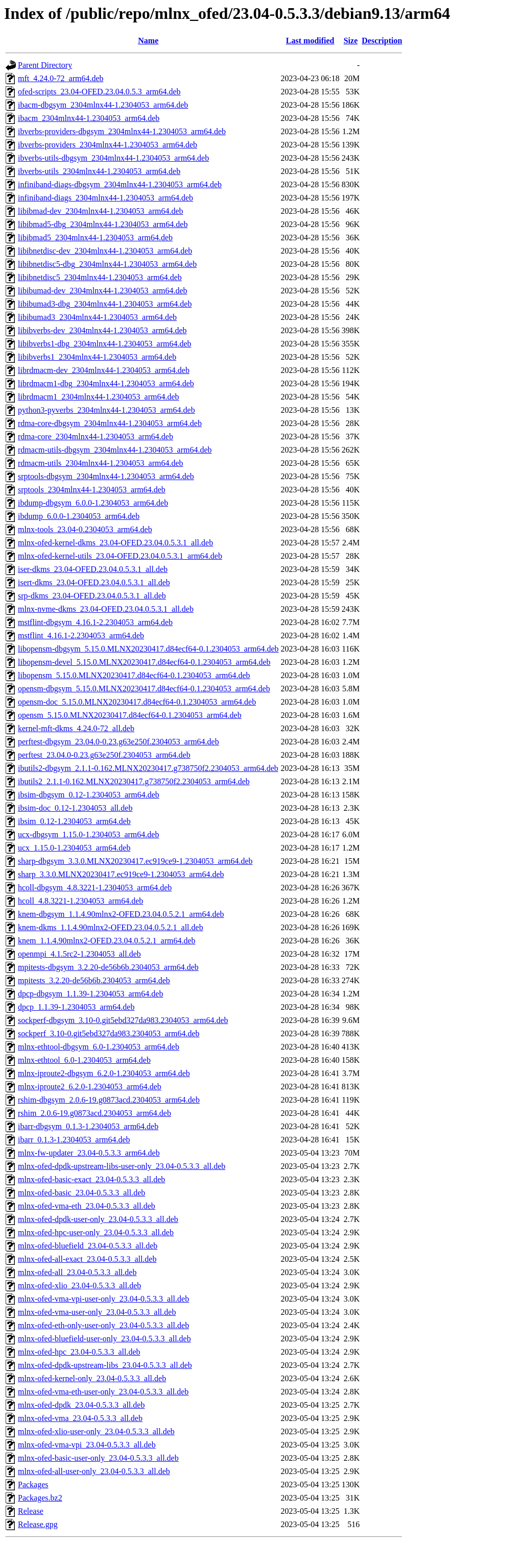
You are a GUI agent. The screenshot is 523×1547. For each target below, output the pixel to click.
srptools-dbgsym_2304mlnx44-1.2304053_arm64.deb (106, 476)
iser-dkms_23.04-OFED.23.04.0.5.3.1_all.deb (93, 569)
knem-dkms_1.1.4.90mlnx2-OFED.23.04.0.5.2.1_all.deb (110, 927)
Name (148, 40)
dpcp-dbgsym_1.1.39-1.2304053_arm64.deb (90, 993)
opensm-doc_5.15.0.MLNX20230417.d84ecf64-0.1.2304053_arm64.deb (137, 701)
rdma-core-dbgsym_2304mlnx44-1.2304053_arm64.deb (110, 423)
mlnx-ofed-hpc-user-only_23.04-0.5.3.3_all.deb (96, 1232)
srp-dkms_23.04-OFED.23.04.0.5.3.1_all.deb (92, 595)
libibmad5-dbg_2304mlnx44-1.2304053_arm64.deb (102, 224)
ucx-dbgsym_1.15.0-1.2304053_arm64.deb (88, 834)
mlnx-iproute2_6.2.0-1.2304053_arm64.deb (89, 1086)
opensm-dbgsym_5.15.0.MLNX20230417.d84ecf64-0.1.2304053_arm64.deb (144, 688)
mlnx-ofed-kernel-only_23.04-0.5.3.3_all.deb (92, 1378)
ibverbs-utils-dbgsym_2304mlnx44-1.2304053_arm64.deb (113, 158)
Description (382, 40)
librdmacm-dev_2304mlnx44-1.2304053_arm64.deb (103, 370)
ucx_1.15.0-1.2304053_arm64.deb (74, 847)
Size (351, 40)
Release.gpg (38, 1524)
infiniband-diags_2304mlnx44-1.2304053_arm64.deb (105, 197)
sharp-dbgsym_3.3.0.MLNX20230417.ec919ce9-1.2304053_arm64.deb (135, 861)
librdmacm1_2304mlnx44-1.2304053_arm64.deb (98, 396)
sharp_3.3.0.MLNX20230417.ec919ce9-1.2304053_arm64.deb (121, 874)
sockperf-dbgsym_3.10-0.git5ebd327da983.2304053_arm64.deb (123, 1020)
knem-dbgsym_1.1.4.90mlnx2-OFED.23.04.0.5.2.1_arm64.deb (121, 914)
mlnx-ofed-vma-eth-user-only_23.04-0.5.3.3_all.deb (103, 1391)
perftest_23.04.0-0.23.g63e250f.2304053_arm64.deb (104, 755)
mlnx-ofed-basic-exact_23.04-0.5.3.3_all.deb (91, 1179)
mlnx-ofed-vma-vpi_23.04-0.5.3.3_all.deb (87, 1444)
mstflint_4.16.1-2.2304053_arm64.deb (81, 635)
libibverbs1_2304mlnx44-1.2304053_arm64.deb (97, 357)
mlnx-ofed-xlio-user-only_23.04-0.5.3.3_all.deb (96, 1431)
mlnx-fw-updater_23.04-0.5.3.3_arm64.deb (89, 1153)
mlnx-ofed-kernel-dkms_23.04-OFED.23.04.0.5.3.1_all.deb (115, 542)
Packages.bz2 (40, 1497)
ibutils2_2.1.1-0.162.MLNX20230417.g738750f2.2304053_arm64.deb (134, 781)
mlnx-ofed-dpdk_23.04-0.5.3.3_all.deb (81, 1405)
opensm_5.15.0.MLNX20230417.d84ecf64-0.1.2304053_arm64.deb (130, 715)
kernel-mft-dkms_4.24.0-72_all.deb (76, 728)
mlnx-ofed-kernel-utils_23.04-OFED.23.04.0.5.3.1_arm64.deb (120, 556)
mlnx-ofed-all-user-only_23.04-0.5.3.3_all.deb (94, 1471)
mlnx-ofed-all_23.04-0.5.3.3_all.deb (77, 1272)
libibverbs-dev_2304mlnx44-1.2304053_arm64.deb (102, 330)
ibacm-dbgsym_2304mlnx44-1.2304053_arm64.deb (103, 105)
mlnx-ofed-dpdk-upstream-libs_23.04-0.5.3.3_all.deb (105, 1365)
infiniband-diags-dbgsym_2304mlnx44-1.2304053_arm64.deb (120, 184)
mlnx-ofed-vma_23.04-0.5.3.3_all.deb (80, 1418)
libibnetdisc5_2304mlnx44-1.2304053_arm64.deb (100, 277)
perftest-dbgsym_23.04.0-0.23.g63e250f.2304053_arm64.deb (118, 741)
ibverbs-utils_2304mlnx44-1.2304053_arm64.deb (99, 171)
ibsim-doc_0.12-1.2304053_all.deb (75, 808)
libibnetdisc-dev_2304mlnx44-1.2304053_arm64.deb (105, 250)
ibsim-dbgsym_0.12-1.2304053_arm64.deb (88, 794)
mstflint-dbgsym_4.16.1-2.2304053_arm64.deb (95, 622)
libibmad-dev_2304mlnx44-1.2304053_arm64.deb (100, 211)
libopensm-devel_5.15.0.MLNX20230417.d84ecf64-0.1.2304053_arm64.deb (144, 662)
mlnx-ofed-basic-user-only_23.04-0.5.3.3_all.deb (98, 1458)
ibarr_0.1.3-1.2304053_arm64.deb (74, 1139)
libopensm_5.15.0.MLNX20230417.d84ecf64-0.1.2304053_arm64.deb (134, 675)
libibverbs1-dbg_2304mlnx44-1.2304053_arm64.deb (105, 343)
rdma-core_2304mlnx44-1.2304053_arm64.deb (95, 436)
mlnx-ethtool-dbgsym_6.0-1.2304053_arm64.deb (98, 1046)
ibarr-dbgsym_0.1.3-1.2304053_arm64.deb (88, 1126)
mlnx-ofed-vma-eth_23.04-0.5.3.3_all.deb (86, 1206)
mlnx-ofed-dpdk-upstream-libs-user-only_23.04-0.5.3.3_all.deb (121, 1166)
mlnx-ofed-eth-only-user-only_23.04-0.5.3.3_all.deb (103, 1325)
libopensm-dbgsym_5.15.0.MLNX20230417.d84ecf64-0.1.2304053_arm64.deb (148, 648)
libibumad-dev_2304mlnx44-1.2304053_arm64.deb (102, 290)
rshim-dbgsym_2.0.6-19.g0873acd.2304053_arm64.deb (109, 1099)
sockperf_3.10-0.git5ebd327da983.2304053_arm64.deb (108, 1033)
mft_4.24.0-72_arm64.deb (61, 78)
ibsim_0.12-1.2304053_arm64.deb (74, 821)
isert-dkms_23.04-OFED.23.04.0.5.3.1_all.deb (94, 582)
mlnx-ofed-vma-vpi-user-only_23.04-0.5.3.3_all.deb (103, 1298)
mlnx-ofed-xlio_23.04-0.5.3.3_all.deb (79, 1285)
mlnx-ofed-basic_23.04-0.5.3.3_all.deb (81, 1192)
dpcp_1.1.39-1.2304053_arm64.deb (76, 1007)
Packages (33, 1484)
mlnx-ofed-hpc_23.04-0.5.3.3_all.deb (79, 1352)
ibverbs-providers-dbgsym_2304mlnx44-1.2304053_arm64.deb (122, 131)
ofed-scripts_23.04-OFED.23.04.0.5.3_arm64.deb (99, 91)
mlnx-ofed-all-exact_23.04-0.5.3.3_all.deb (87, 1259)
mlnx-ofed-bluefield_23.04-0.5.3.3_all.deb (87, 1245)
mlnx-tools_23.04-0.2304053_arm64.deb (85, 529)
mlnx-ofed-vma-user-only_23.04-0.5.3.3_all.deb (97, 1312)
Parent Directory (45, 65)
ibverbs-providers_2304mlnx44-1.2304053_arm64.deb (107, 144)
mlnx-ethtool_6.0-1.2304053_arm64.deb (84, 1060)
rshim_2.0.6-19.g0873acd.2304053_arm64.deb (94, 1113)
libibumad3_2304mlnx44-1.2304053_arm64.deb (97, 317)
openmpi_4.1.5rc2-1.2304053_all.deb (79, 954)
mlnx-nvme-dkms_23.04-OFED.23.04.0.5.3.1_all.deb (106, 609)
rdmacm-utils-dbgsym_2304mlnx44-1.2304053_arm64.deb (115, 449)
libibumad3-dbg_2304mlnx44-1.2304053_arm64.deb (105, 304)
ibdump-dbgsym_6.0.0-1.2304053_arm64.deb (93, 502)
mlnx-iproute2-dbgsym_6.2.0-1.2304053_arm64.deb (104, 1073)
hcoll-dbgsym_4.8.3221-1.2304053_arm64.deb (95, 887)
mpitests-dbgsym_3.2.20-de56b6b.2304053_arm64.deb (108, 967)
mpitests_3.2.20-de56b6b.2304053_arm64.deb (94, 980)
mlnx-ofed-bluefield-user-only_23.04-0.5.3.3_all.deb (104, 1338)
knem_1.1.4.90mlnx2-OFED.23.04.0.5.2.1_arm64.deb (107, 940)
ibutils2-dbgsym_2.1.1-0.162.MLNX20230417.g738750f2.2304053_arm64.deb (148, 768)
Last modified (310, 40)
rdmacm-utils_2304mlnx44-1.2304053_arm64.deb (100, 463)
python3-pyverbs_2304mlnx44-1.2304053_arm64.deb (106, 410)
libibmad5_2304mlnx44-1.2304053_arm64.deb (95, 237)
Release (30, 1511)
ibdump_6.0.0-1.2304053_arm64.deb (78, 516)
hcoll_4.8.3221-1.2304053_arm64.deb (80, 900)
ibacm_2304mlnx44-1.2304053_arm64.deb (88, 118)
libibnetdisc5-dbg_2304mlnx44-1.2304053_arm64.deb (107, 264)
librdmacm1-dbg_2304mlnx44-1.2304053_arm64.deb (106, 383)
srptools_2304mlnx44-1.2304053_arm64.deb (91, 489)
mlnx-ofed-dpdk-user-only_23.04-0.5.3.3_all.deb (98, 1219)
